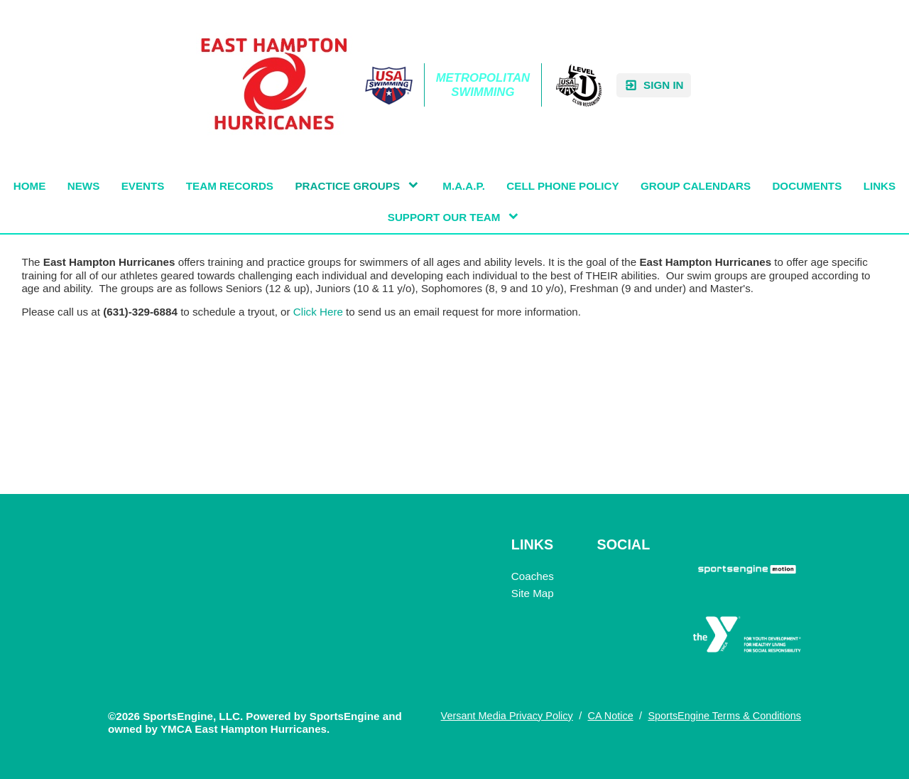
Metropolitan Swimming (483, 85)
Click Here (318, 312)
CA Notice (610, 715)
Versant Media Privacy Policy (507, 715)
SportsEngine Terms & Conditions (724, 715)
